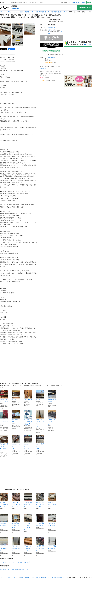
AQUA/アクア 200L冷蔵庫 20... (16, 544)
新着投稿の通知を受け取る (51, 51)
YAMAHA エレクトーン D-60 (16, 442)
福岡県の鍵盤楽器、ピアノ (43, 12)
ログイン (83, 2)
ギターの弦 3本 (16, 416)
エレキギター (28, 395)
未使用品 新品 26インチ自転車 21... (40, 544)
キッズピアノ (4, 562)
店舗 (25, 562)
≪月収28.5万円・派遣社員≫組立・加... (28, 417)
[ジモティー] (5, 7)
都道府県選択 (15, 8)
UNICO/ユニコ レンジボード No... (16, 521)
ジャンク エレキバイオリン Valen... (4, 417)
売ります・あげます (13, 12)
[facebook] (11, 49)
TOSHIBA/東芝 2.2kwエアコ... (4, 521)
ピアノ (16, 395)
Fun (21, 562)
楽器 (21, 12)
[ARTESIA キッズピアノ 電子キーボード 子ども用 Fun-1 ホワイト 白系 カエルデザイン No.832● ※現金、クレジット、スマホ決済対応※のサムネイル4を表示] (6, 41)
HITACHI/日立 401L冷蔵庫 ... (52, 543)
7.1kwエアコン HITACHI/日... (52, 521)
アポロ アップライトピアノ (4, 396)
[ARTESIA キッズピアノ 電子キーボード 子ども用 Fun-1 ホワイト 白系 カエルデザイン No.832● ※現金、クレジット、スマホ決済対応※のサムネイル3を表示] (29, 29)
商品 (28, 562)
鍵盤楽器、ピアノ (29, 12)
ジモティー (3, 12)
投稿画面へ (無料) (85, 7)
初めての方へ (76, 2)
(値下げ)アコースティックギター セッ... (40, 418)
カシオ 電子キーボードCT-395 (40, 442)
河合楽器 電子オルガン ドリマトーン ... (4, 443)
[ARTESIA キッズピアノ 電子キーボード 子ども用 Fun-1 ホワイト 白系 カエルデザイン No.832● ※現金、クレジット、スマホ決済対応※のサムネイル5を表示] (18, 41)
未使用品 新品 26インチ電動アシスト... (40, 500)
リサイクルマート (14, 562)
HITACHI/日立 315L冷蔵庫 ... (40, 520)
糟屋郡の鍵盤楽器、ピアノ (59, 12)
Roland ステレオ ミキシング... (52, 417)
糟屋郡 (50, 30)
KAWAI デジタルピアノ (52, 396)
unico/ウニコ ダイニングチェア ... (52, 500)
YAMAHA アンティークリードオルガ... (28, 442)
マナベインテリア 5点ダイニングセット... (28, 522)
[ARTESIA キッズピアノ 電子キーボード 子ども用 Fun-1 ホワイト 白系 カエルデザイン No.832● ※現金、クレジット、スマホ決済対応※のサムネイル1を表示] (6, 29)
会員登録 (89, 2)
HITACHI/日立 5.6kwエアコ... (28, 500)
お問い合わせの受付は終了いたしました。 (51, 38)
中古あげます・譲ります (7, 569)
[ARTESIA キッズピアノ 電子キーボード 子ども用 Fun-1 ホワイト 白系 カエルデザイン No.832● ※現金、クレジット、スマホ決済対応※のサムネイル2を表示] (18, 29)
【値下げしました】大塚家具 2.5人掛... (16, 500)
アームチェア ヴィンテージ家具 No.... (4, 500)
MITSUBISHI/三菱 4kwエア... (4, 544)
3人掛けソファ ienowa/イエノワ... (28, 544)
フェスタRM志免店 (50, 57)
